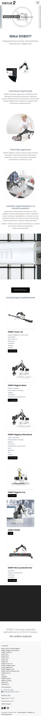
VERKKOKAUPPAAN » (20, 290)
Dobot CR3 (4, 660)
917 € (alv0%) (12, 495)
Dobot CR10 (5, 654)
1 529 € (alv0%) (13, 458)
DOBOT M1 (4, 682)
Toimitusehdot (21, 712)
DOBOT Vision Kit (6, 652)
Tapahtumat (5, 684)
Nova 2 (3, 675)
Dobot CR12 (5, 656)
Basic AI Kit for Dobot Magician (10, 648)
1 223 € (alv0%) (13, 400)
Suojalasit (4, 677)
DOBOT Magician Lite (16, 492)
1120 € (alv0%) (12, 351)
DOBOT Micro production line (20, 568)
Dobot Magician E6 (7, 667)
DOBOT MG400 (14, 530)
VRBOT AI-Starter (6, 680)
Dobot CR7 (4, 662)
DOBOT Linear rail (15, 332)
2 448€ (10, 533)
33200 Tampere (6, 704)
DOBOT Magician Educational (20, 434)
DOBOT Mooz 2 (6, 673)
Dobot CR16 (5, 658)
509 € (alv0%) (12, 580)
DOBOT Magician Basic (17, 385)
